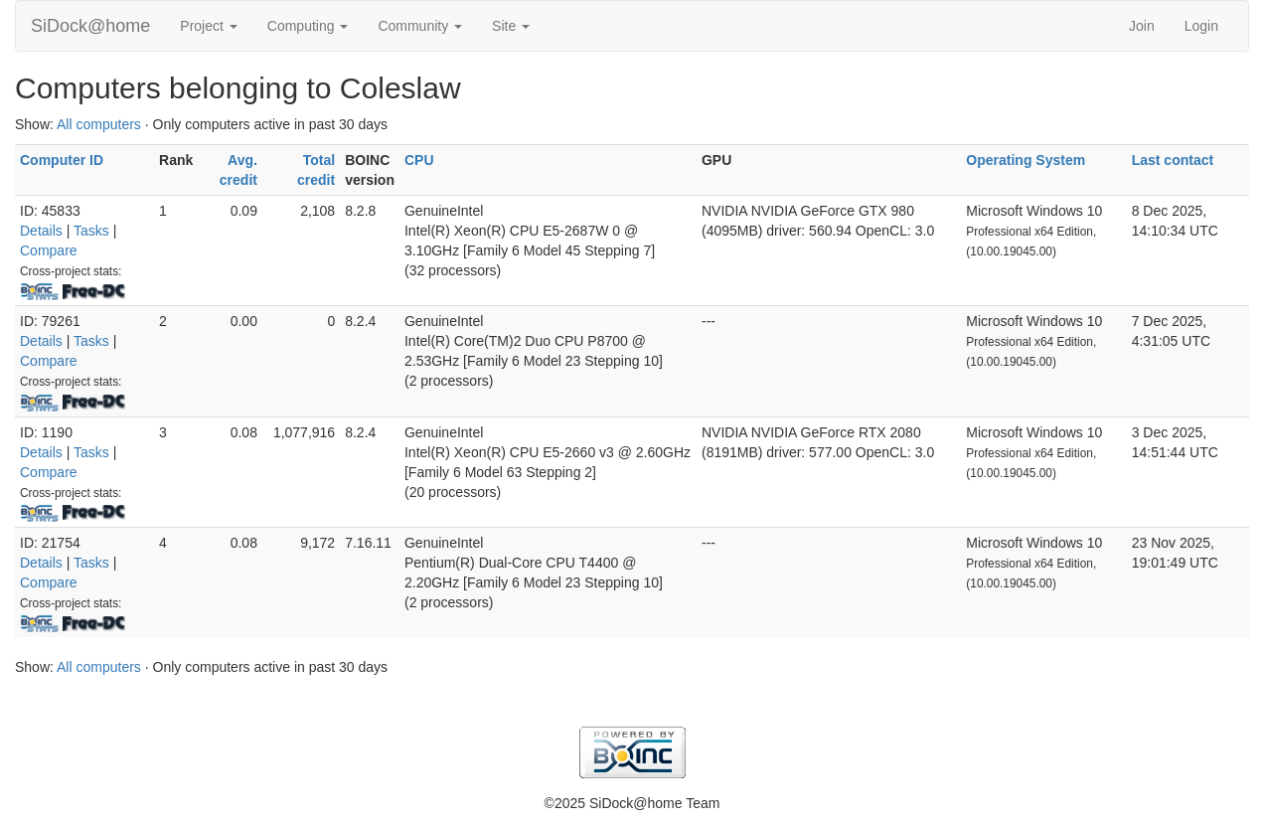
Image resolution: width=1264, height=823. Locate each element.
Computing (308, 26)
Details (41, 231)
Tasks (91, 231)
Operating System (1025, 160)
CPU (419, 160)
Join (1142, 26)
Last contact (1172, 160)
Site (511, 26)
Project (208, 26)
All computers (99, 124)
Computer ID (61, 160)
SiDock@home (90, 26)
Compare (49, 250)
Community (420, 26)
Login (1201, 26)
